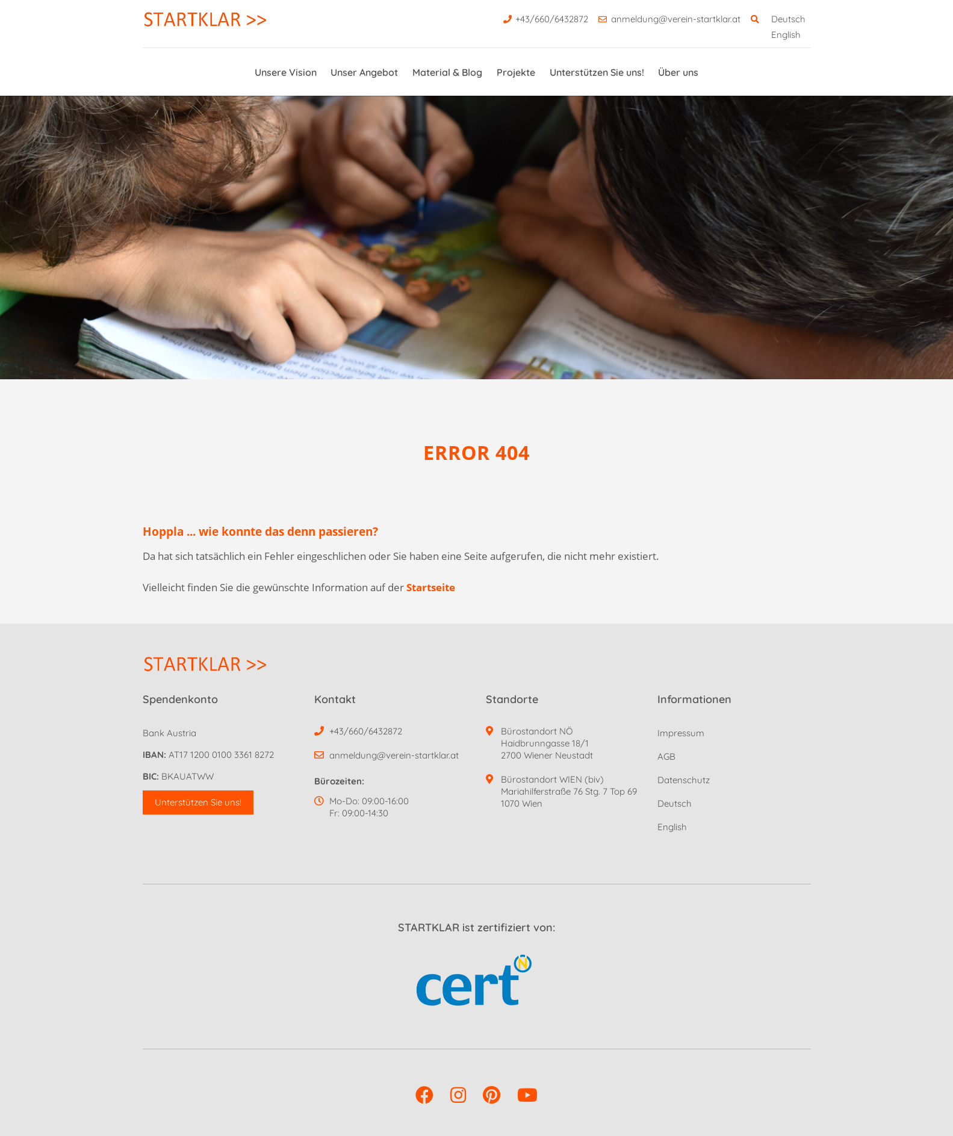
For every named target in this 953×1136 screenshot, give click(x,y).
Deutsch (788, 19)
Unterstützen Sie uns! (597, 72)
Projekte (516, 72)
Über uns (678, 72)
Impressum (680, 733)
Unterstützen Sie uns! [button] (198, 802)
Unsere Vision (286, 72)
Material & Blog (447, 72)
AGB (666, 756)
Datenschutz (683, 780)
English (786, 34)
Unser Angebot (364, 72)
